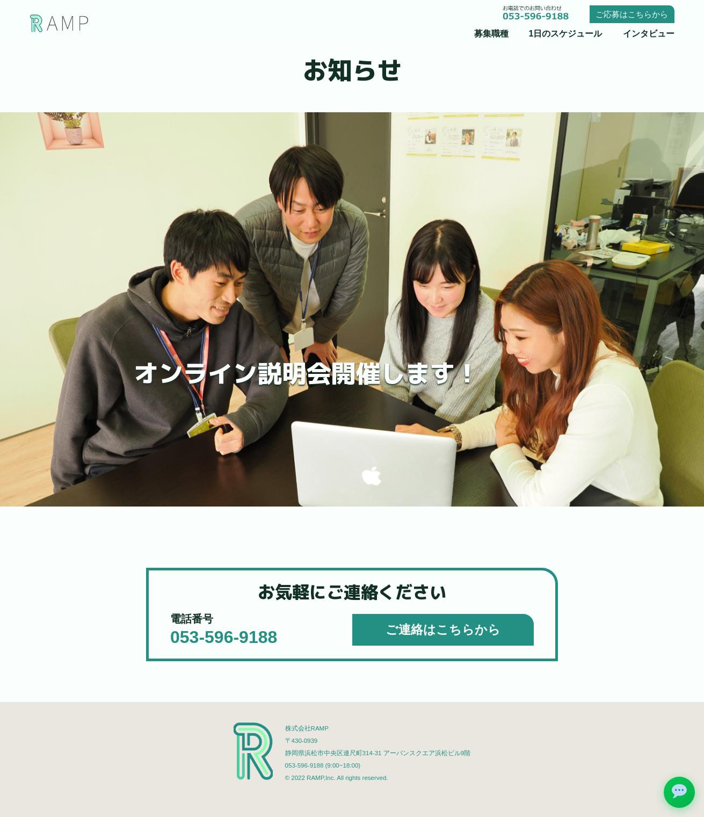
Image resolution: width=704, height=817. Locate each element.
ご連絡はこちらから (443, 630)
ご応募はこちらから (632, 14)
